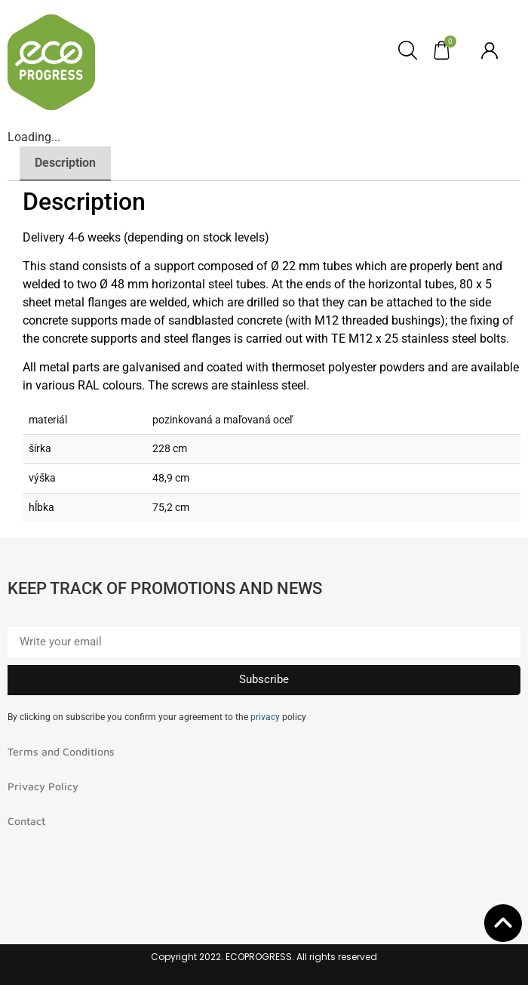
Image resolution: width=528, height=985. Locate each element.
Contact (26, 820)
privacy (265, 717)
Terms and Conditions (61, 751)
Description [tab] (65, 162)
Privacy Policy (43, 786)
